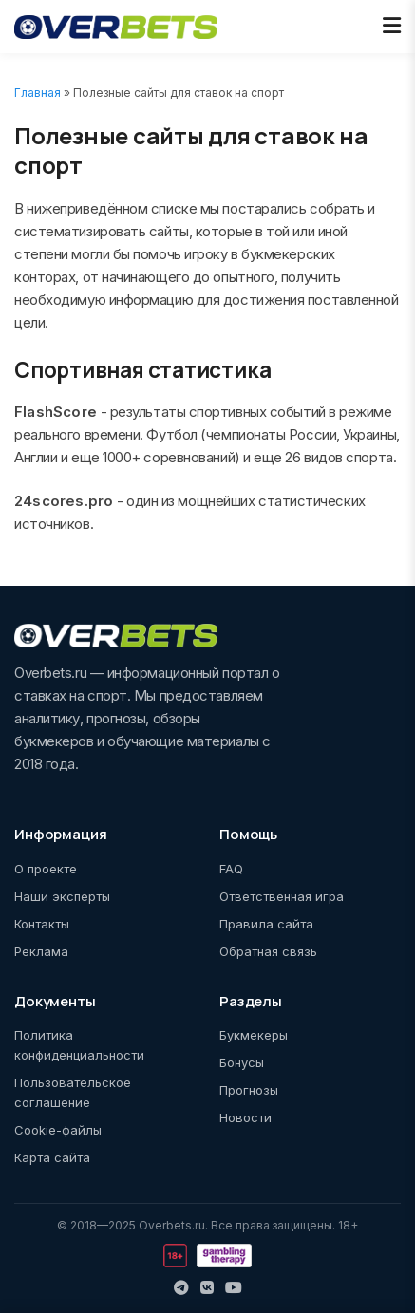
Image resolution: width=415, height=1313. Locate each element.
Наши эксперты (62, 896)
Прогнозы (248, 1089)
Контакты (41, 923)
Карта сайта (52, 1157)
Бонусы (241, 1062)
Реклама (41, 951)
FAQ (231, 868)
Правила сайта (266, 923)
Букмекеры (253, 1034)
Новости (245, 1117)
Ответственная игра (281, 896)
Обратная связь (268, 951)
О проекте (45, 868)
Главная (37, 92)
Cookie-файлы (58, 1129)
